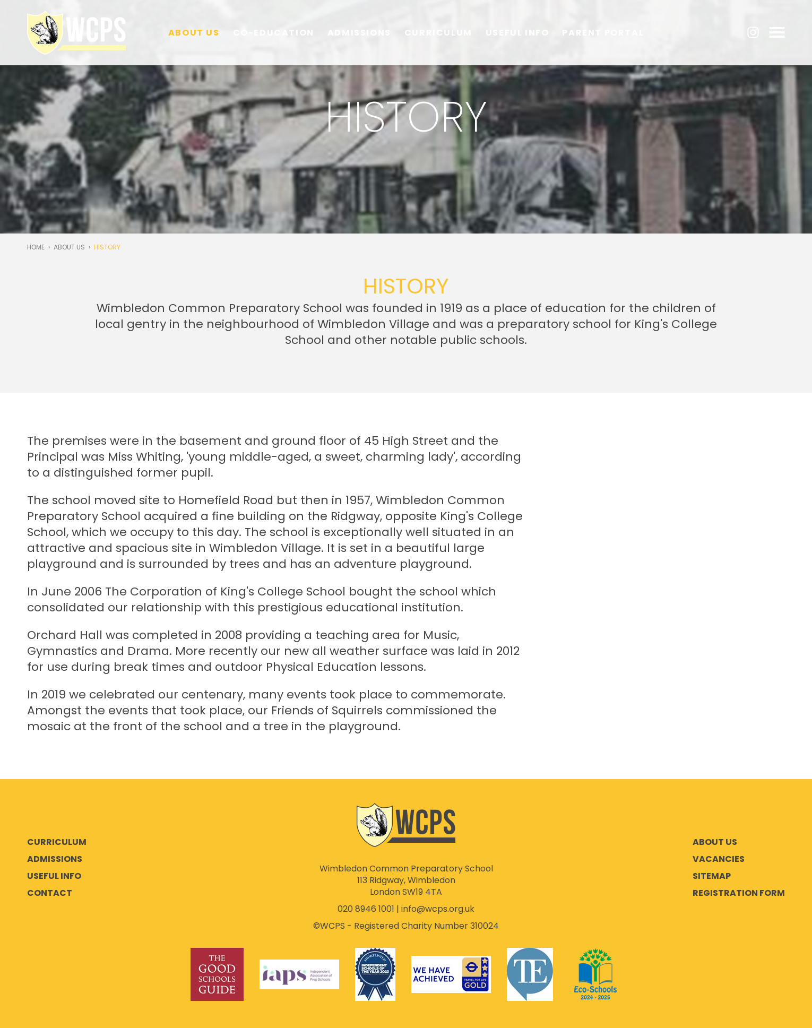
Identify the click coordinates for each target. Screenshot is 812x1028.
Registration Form (739, 893)
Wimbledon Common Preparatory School (76, 33)
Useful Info (517, 33)
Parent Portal (603, 33)
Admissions (359, 33)
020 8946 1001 (366, 909)
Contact (49, 893)
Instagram (753, 32)
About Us (194, 33)
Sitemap (712, 876)
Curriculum (438, 33)
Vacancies (719, 859)
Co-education (273, 33)
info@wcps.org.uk (437, 909)
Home (36, 247)
